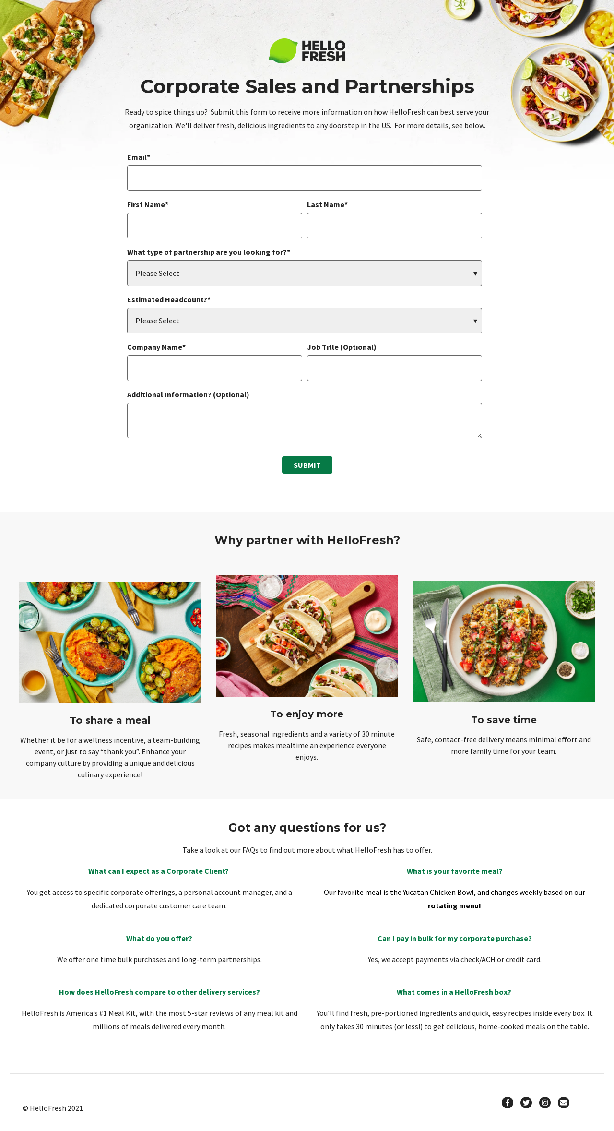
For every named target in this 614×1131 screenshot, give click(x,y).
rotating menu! (454, 905)
